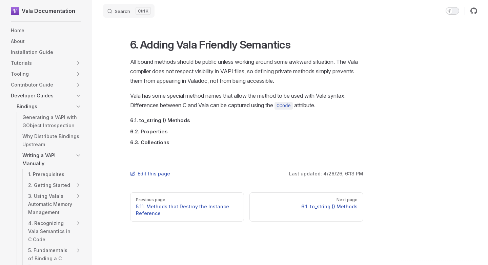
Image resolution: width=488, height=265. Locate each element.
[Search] (129, 11)
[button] (78, 63)
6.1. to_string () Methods (160, 120)
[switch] (452, 11)
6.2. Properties (149, 131)
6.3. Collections (149, 142)
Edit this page (150, 173)
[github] (474, 11)
